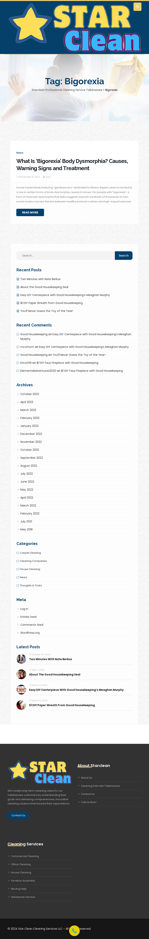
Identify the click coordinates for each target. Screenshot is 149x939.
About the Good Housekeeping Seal (44, 287)
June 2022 (27, 482)
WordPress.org (30, 633)
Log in (24, 609)
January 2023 (29, 426)
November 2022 (31, 442)
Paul (48, 176)
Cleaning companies (33, 561)
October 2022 (29, 450)
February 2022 (29, 513)
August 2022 (28, 466)
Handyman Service (23, 897)
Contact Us (18, 815)
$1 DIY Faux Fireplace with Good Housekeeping (67, 363)
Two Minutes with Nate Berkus (40, 279)
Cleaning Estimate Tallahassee (100, 786)
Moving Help (19, 889)
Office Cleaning (21, 864)
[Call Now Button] (74, 930)
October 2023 (29, 394)
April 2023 (26, 402)
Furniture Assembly (23, 880)
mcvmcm (27, 347)
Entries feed (28, 617)
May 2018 (26, 529)
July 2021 (26, 521)
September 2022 (31, 458)
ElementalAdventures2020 (38, 371)
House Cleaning (21, 872)
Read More (30, 212)
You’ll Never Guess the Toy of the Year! (46, 311)
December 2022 (31, 434)
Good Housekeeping (34, 334)
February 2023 (29, 418)
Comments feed (31, 625)
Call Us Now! (88, 802)
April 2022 (26, 498)
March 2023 (28, 410)
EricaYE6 (26, 363)
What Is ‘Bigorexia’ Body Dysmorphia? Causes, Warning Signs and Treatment (72, 164)
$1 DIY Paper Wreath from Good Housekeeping (51, 303)
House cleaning (30, 569)
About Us (86, 778)
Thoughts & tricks (31, 585)
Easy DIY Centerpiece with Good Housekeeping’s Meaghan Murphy (65, 295)
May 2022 (26, 490)
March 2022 (28, 505)
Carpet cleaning (30, 553)
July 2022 (26, 474)
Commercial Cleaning (25, 856)
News (19, 153)
